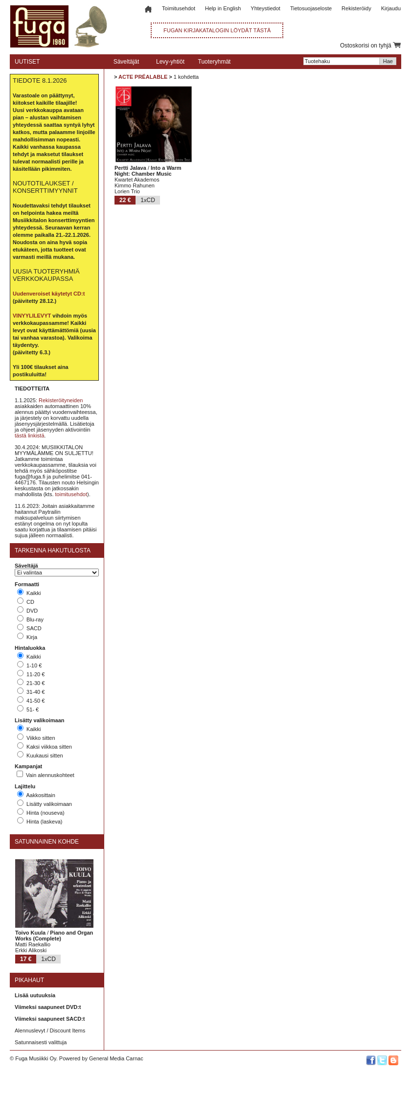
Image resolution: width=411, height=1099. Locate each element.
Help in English (223, 8)
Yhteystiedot (265, 8)
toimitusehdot (71, 494)
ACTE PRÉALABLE (142, 77)
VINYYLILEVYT (32, 316)
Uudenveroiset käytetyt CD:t (49, 294)
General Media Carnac (116, 1058)
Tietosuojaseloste (311, 8)
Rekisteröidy (356, 8)
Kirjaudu (391, 8)
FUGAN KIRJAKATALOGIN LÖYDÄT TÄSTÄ (217, 30)
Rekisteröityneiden (61, 400)
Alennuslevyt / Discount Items (50, 1030)
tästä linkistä (30, 435)
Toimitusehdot (178, 8)
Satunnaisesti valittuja (41, 1042)
